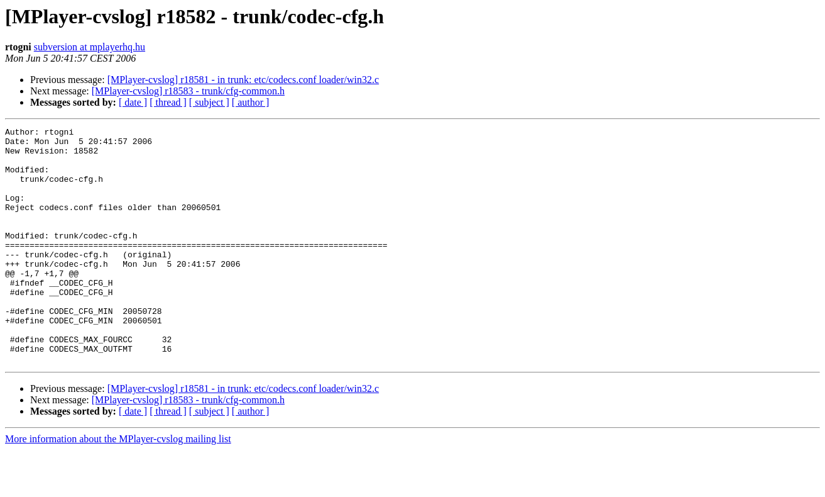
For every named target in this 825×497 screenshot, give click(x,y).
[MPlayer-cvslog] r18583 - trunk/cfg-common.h (188, 91)
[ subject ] (209, 102)
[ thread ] (168, 102)
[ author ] (251, 102)
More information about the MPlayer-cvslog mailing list (118, 486)
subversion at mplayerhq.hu (89, 47)
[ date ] (133, 102)
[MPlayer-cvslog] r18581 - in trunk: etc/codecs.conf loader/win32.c (243, 79)
